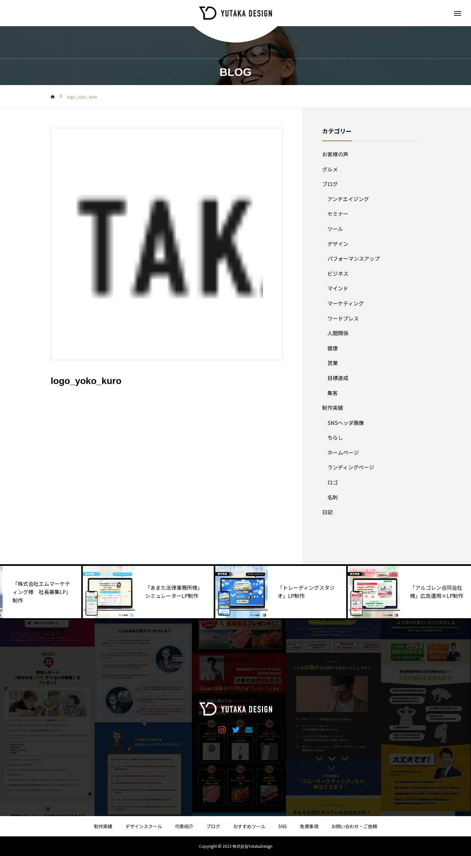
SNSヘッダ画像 (345, 423)
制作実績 (332, 407)
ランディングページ (350, 467)
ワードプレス (343, 318)
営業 (332, 363)
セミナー (337, 214)
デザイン (337, 244)
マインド (337, 288)
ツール (335, 229)
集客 (332, 393)
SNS (282, 826)
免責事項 (309, 826)
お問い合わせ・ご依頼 (354, 826)
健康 (332, 348)
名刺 (332, 497)
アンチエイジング (348, 199)
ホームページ (343, 452)
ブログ (330, 184)
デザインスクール (143, 826)
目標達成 (337, 378)
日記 (327, 512)
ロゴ (332, 482)
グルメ (330, 169)
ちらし (335, 437)
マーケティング (345, 303)
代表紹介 (184, 826)
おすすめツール (249, 826)
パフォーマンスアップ (353, 258)
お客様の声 (335, 154)
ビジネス (337, 273)
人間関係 (337, 333)
